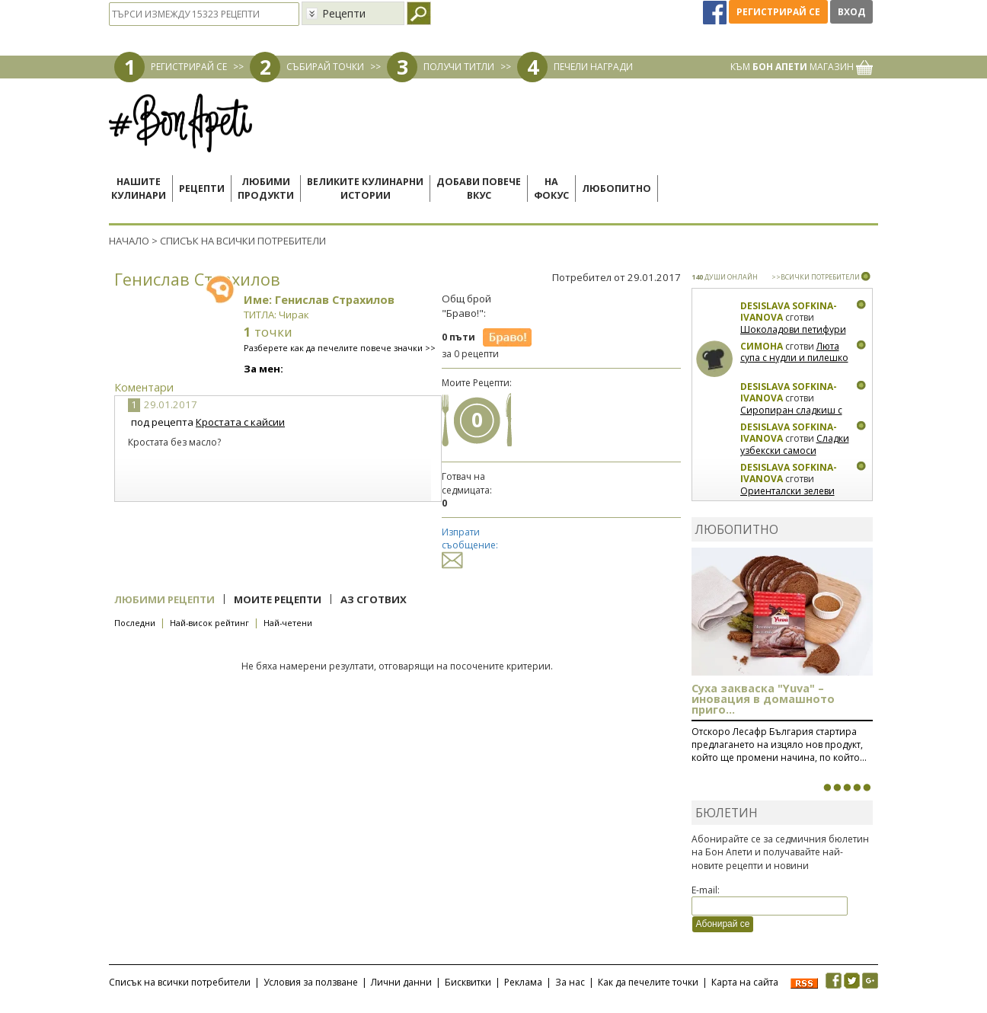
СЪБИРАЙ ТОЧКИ (325, 66)
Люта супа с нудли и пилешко (794, 352)
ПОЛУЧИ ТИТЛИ (458, 66)
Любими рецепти (164, 599)
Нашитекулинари (138, 188)
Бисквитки (468, 982)
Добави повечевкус (478, 188)
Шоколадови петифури (793, 329)
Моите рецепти (277, 599)
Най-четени (288, 622)
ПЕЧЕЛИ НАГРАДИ (593, 66)
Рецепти (202, 188)
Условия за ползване (311, 982)
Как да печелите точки (648, 982)
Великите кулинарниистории (365, 188)
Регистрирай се (778, 11)
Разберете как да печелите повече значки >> (340, 347)
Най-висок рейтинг (209, 622)
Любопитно (616, 188)
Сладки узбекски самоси (794, 444)
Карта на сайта (744, 982)
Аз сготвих (373, 599)
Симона (761, 346)
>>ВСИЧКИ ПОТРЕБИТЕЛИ (815, 277)
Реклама (523, 982)
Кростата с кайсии (240, 422)
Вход (851, 11)
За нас (570, 982)
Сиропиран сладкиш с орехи (791, 416)
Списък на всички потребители (180, 982)
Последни (134, 622)
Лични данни (401, 982)
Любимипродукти (266, 188)
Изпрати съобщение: (470, 546)
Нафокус (551, 188)
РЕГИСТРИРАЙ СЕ (189, 66)
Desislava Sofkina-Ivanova (788, 311)
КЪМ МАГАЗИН (801, 66)
